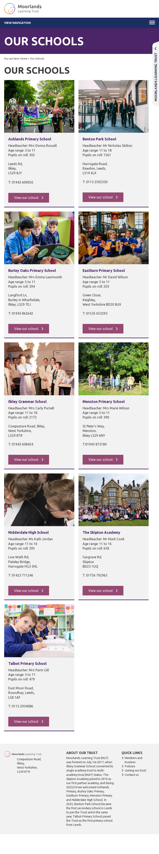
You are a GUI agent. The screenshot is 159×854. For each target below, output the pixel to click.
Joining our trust (135, 770)
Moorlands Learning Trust (155, 74)
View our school (26, 198)
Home (23, 58)
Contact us (132, 774)
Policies (130, 766)
